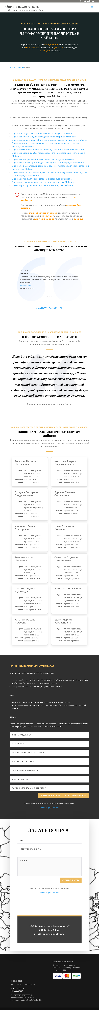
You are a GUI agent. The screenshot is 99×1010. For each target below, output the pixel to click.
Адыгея (21, 67)
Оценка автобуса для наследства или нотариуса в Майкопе (42, 133)
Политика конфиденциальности (49, 808)
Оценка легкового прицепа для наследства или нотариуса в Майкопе (48, 162)
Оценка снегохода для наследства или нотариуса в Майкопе (43, 182)
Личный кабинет (87, 1)
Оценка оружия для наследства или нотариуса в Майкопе (42, 178)
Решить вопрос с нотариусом (64, 795)
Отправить (70, 907)
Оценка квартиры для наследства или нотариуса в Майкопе (43, 159)
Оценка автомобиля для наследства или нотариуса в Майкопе (44, 136)
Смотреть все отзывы (49, 308)
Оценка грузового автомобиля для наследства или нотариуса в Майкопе (49, 139)
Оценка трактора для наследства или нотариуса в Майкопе (42, 185)
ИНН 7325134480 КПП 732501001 (17, 989)
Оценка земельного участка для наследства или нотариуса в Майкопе (48, 149)
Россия (13, 67)
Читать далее (25, 285)
